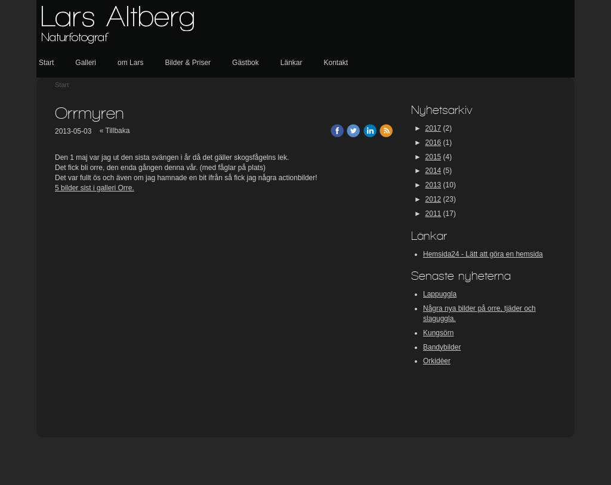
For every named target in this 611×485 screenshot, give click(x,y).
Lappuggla (439, 294)
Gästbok (245, 62)
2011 (433, 213)
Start (46, 62)
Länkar (291, 62)
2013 (433, 185)
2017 (433, 128)
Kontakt (335, 62)
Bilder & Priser (188, 62)
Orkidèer (436, 361)
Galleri (85, 62)
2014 (433, 170)
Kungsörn (438, 333)
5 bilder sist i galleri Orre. (94, 188)
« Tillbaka (115, 130)
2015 (433, 157)
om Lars (130, 62)
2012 (433, 199)
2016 (433, 142)
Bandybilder (442, 347)
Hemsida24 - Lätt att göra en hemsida (483, 254)
